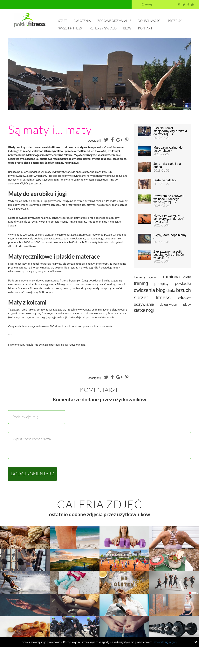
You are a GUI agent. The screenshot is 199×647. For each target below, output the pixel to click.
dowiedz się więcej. (165, 642)
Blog (127, 28)
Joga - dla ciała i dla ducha (167, 165)
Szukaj (148, 4)
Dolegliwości (149, 20)
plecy (187, 304)
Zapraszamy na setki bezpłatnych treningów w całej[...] (169, 254)
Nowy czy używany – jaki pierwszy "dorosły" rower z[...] (169, 218)
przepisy (161, 283)
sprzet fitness (152, 297)
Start (62, 20)
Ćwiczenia (82, 20)
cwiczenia (144, 290)
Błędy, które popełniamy (170, 237)
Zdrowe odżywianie (114, 20)
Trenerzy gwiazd (102, 28)
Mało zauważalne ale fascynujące (168, 149)
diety (187, 277)
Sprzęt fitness (70, 28)
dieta (171, 290)
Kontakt (145, 28)
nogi (150, 310)
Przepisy (175, 20)
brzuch (183, 290)
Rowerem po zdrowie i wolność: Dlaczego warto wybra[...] (169, 199)
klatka (139, 310)
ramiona (171, 276)
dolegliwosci (168, 304)
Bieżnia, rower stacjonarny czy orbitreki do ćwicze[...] (170, 131)
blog (161, 290)
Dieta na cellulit (165, 180)
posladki (183, 283)
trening (141, 283)
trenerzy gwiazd (147, 277)
